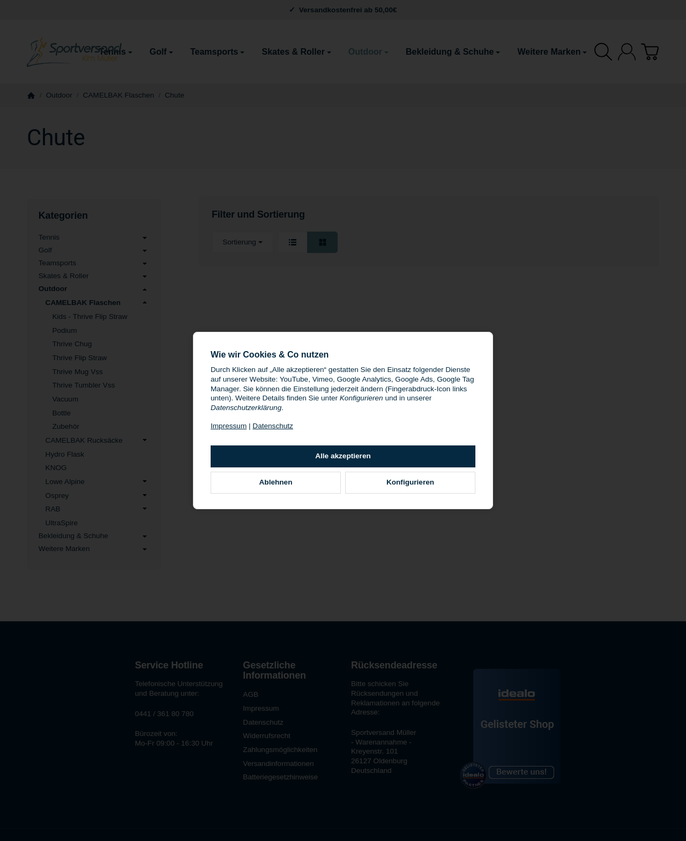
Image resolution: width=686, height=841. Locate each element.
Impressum (229, 426)
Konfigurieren (410, 482)
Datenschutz (272, 426)
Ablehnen (276, 482)
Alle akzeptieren (343, 456)
